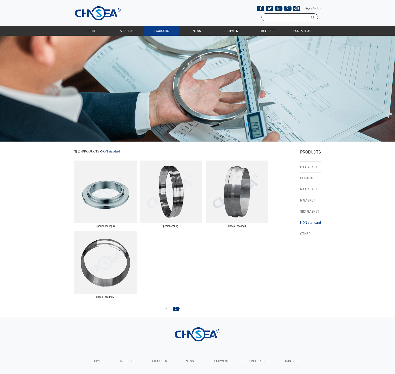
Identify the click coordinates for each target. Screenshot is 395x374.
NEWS (197, 31)
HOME (91, 31)
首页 (77, 151)
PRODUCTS (162, 31)
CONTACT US (301, 31)
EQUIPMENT (232, 31)
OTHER (305, 234)
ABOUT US (127, 31)
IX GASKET (308, 178)
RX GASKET (308, 189)
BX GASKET (308, 167)
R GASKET (307, 200)
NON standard (110, 151)
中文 (308, 8)
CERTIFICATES (267, 31)
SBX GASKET (309, 211)
